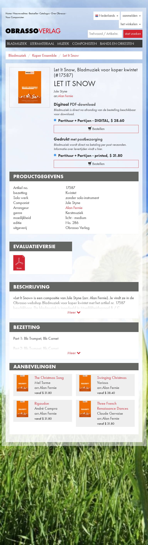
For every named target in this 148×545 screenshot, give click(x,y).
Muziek (63, 43)
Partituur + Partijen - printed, (90, 155)
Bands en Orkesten (117, 43)
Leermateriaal (42, 43)
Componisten (84, 43)
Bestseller (33, 13)
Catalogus (45, 13)
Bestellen (96, 129)
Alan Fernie (65, 96)
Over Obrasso (58, 13)
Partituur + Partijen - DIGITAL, (91, 120)
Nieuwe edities (20, 13)
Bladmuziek (17, 43)
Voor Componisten (15, 17)
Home (9, 13)
